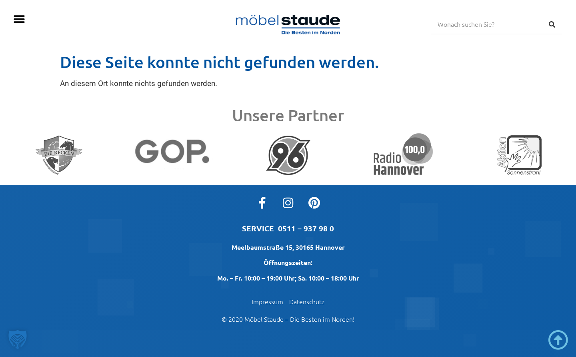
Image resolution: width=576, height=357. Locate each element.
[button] (19, 19)
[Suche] (552, 24)
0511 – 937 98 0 (306, 228)
